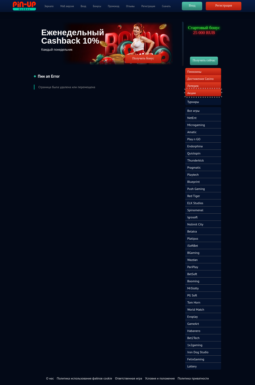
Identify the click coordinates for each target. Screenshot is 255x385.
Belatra (192, 231)
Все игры (193, 111)
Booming (193, 281)
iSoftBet (192, 246)
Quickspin (193, 153)
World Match (195, 309)
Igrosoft (192, 217)
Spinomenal (195, 210)
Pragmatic (194, 167)
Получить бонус (143, 58)
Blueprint (193, 182)
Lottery (192, 366)
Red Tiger (193, 196)
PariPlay (192, 267)
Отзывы (130, 6)
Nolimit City (195, 224)
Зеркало (49, 6)
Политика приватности (193, 378)
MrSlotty (193, 288)
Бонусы (97, 6)
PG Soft (192, 295)
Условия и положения (160, 378)
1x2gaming (194, 345)
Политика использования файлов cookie (84, 378)
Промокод (113, 6)
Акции (191, 93)
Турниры (193, 102)
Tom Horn (193, 302)
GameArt (193, 324)
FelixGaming (195, 359)
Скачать (166, 6)
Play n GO (193, 139)
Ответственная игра (128, 378)
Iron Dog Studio (197, 352)
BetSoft (192, 274)
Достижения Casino (200, 79)
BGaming (193, 253)
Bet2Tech (193, 338)
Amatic (191, 132)
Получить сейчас (204, 60)
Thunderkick (195, 160)
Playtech (193, 175)
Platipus (192, 238)
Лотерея (192, 86)
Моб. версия (67, 6)
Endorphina (195, 146)
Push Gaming (196, 189)
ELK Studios (195, 203)
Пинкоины (194, 72)
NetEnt (191, 118)
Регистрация (148, 6)
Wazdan (192, 260)
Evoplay (192, 317)
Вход (83, 6)
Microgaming (196, 125)
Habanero (193, 331)
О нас (50, 378)
